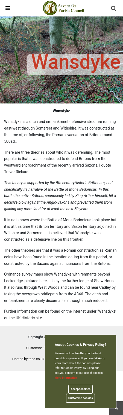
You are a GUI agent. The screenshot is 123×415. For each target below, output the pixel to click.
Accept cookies (80, 389)
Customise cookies (80, 398)
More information (66, 378)
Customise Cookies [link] (41, 348)
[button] (114, 9)
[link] (64, 8)
